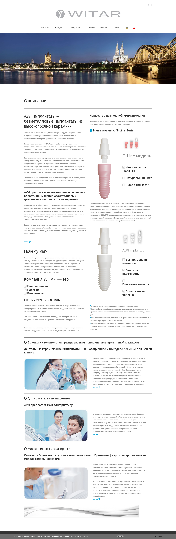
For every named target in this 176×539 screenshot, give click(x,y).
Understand (120, 536)
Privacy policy (157, 536)
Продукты (58, 28)
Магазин (92, 28)
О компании (45, 28)
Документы (104, 28)
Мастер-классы (75, 28)
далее (27, 242)
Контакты (116, 28)
